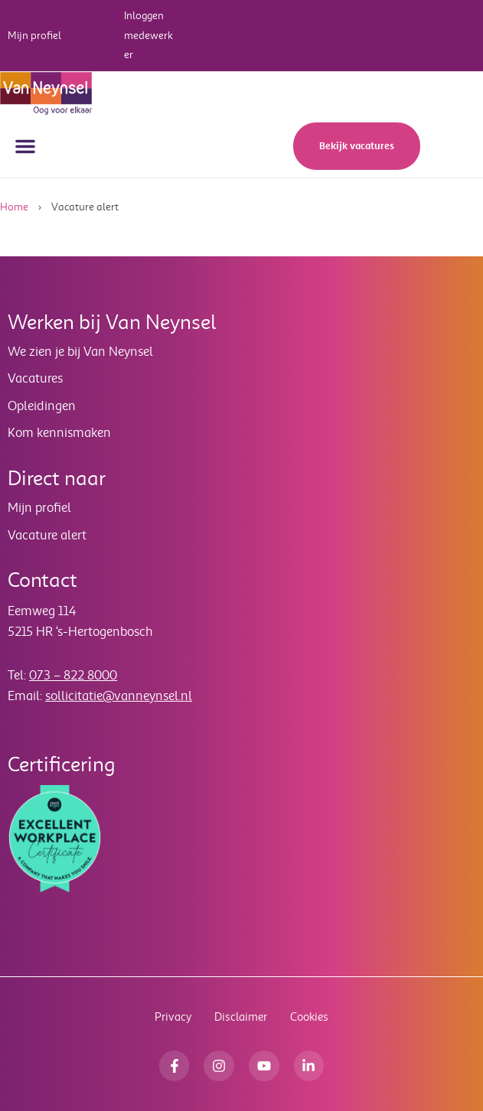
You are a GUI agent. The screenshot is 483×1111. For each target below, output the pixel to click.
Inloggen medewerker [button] (148, 35)
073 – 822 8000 (73, 675)
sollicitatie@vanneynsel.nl (118, 696)
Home (14, 206)
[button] (25, 146)
